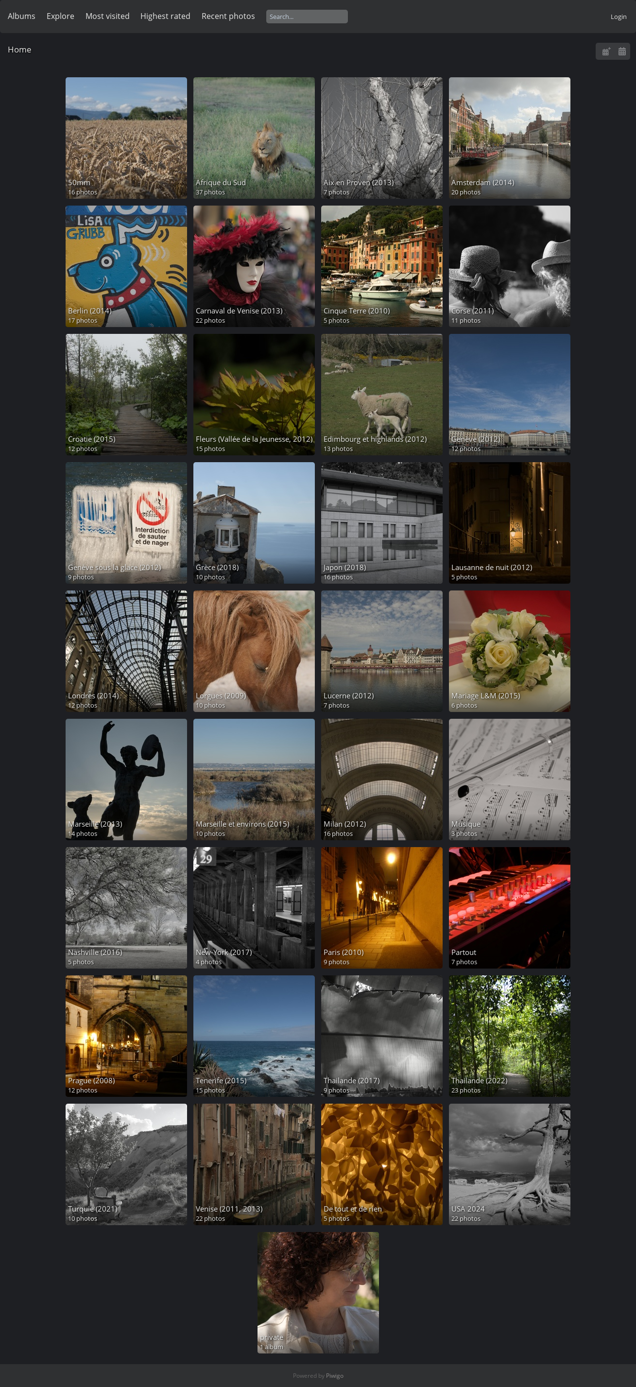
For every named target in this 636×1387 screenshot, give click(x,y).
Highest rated (165, 16)
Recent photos (228, 16)
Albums (21, 16)
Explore (60, 16)
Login (619, 16)
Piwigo (335, 1375)
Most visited (108, 16)
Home (20, 49)
